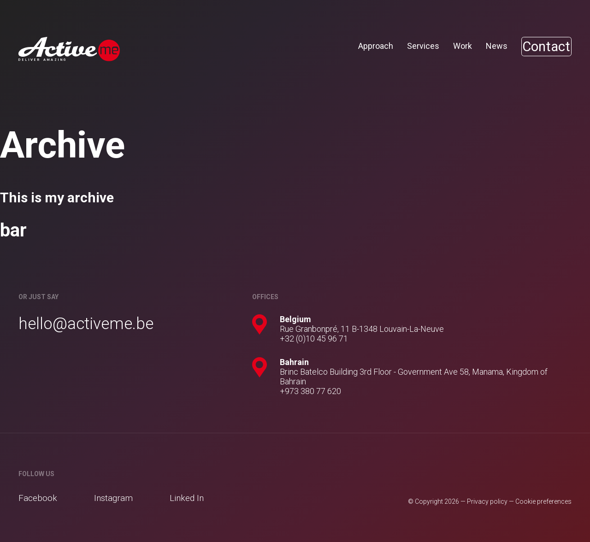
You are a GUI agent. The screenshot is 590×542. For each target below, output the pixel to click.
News (488, 46)
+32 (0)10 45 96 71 (314, 338)
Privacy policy (487, 501)
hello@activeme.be (85, 323)
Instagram (113, 498)
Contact (542, 47)
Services (415, 46)
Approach (367, 46)
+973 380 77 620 (310, 391)
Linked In (187, 498)
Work (454, 46)
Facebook (37, 498)
